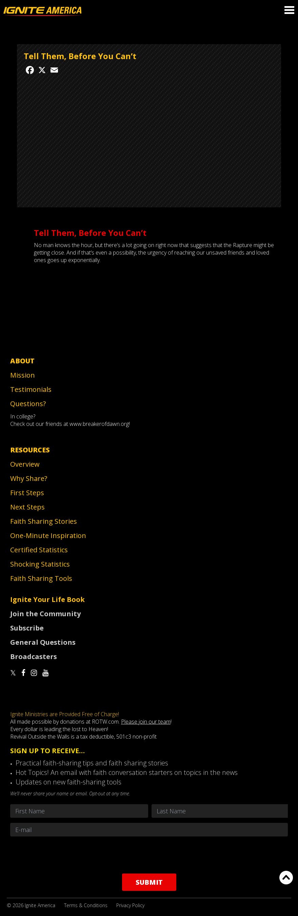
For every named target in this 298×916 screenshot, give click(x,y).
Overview (25, 464)
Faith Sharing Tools (41, 578)
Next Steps (27, 507)
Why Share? (28, 478)
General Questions (43, 642)
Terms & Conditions (85, 905)
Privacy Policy (130, 905)
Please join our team (146, 721)
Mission (22, 375)
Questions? (28, 403)
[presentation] (149, 855)
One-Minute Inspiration (48, 535)
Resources (30, 449)
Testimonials (31, 389)
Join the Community (45, 613)
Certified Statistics (39, 549)
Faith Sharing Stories (43, 521)
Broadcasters (33, 656)
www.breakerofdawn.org (99, 424)
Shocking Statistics (40, 564)
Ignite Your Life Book (47, 599)
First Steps (27, 492)
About (22, 360)
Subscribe (27, 628)
